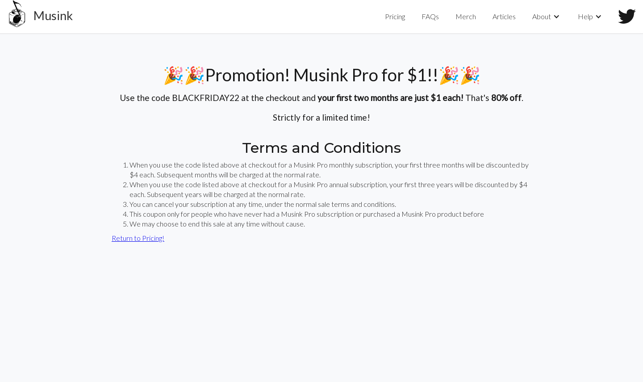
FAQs (430, 16)
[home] (36, 17)
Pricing (395, 16)
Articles (504, 16)
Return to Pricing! (138, 238)
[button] (547, 16)
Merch (465, 16)
